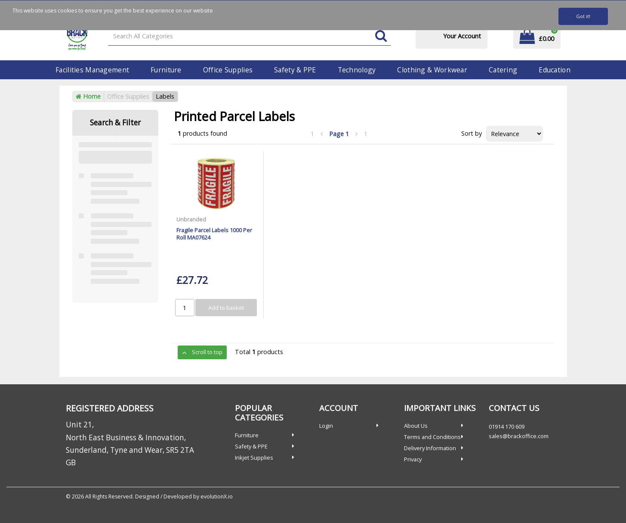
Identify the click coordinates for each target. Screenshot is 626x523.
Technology (357, 70)
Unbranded (191, 219)
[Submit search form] (381, 36)
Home (88, 96)
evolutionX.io (216, 496)
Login (326, 426)
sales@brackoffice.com (519, 436)
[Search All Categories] (249, 36)
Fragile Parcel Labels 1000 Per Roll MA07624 (214, 233)
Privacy (413, 459)
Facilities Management (92, 70)
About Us (416, 426)
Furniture (166, 70)
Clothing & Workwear (432, 70)
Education (554, 70)
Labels (165, 96)
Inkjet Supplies (254, 457)
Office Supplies (228, 70)
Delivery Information (430, 448)
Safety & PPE (295, 70)
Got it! (583, 16)
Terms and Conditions (432, 437)
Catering (503, 70)
